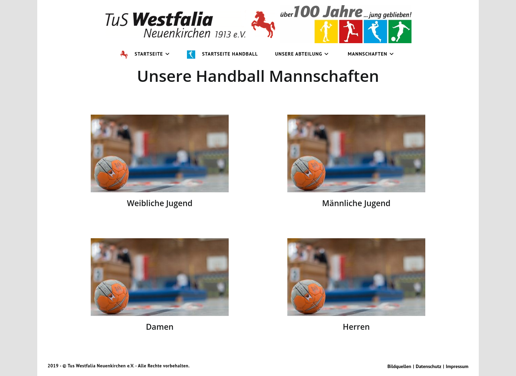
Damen (159, 326)
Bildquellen (399, 366)
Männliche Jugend (356, 203)
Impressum (457, 366)
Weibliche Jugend (159, 203)
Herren (356, 326)
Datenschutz (428, 366)
